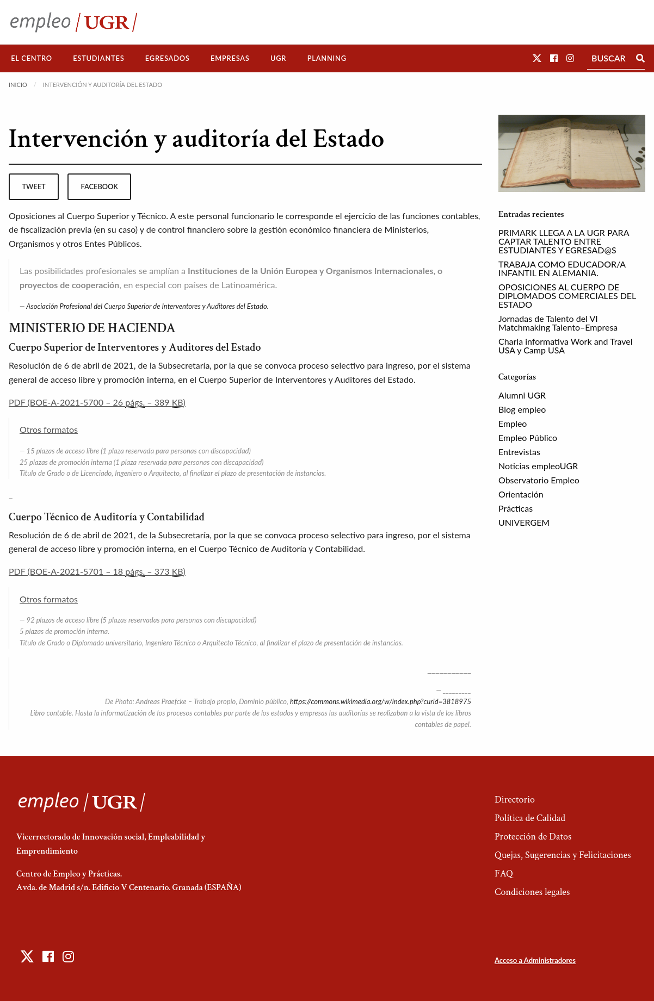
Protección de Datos (533, 836)
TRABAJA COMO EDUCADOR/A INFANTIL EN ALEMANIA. (562, 268)
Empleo (512, 423)
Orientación (521, 494)
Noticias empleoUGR (538, 466)
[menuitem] (32, 58)
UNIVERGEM (524, 522)
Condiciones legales (532, 892)
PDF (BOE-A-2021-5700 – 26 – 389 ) (97, 402)
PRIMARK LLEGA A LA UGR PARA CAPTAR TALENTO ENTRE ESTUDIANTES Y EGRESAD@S (563, 241)
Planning (327, 58)
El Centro (31, 58)
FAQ (504, 873)
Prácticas (515, 508)
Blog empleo (522, 409)
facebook (99, 186)
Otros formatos (49, 429)
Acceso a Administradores (535, 960)
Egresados (167, 58)
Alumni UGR (522, 395)
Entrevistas (519, 451)
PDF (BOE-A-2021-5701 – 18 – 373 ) (97, 571)
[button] (537, 58)
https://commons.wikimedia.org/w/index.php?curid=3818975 (380, 701)
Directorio (515, 799)
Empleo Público (527, 437)
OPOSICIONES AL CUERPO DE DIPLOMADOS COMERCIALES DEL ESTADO (567, 295)
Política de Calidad (530, 818)
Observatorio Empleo (538, 480)
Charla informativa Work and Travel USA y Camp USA (565, 345)
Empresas (230, 58)
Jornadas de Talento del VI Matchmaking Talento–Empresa (558, 322)
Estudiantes (98, 58)
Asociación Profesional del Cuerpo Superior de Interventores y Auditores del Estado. (147, 306)
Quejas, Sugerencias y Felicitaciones (563, 855)
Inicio (18, 84)
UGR (278, 58)
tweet (33, 186)
